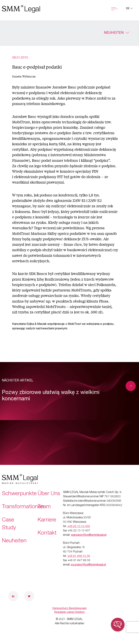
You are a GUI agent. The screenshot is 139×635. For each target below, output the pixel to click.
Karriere (47, 520)
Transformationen (23, 507)
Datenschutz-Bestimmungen (69, 608)
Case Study (9, 524)
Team (44, 507)
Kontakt (47, 533)
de (128, 8)
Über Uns (49, 494)
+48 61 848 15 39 (78, 556)
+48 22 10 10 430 (78, 526)
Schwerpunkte (19, 494)
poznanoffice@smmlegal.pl (88, 565)
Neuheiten (114, 33)
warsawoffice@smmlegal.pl (88, 535)
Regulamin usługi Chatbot (69, 612)
